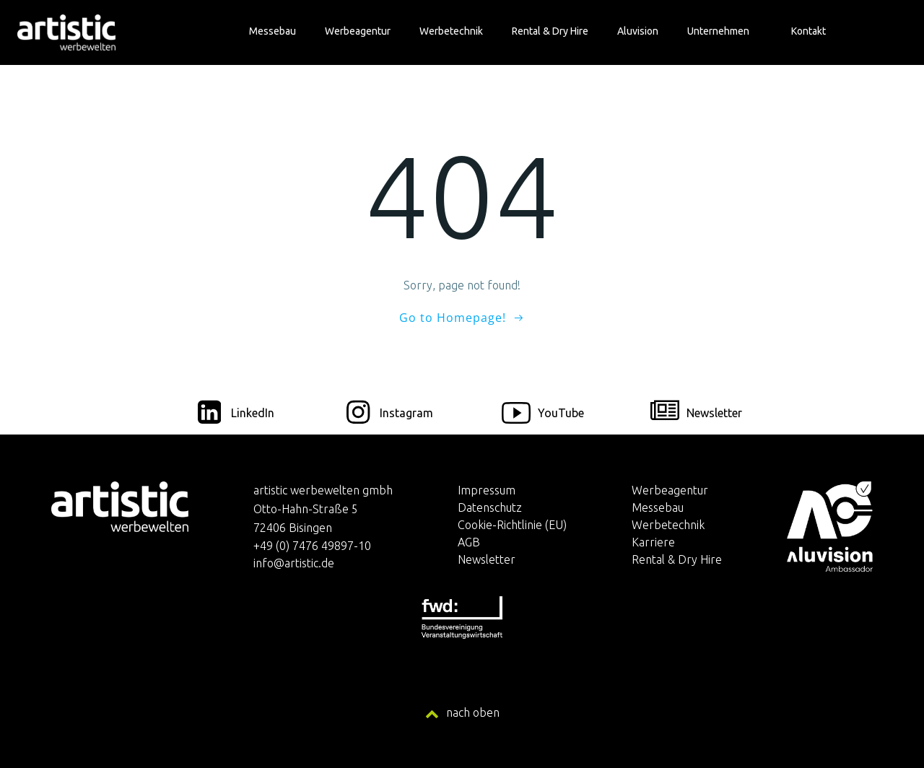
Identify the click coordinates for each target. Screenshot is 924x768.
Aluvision (637, 31)
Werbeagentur (358, 31)
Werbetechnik (451, 31)
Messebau (272, 31)
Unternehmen (724, 31)
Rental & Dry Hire (550, 31)
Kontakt (808, 31)
